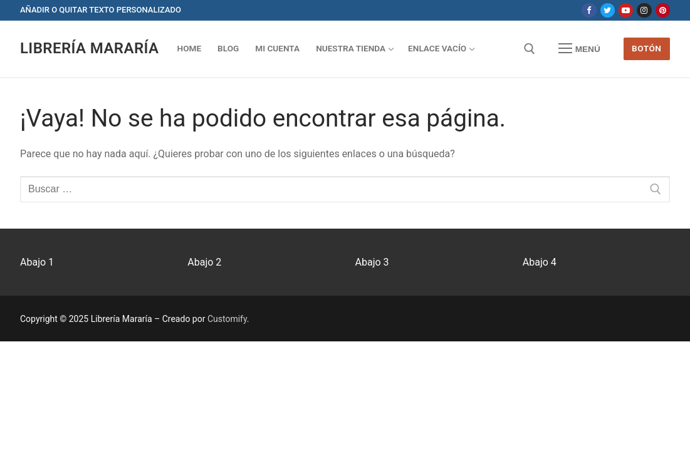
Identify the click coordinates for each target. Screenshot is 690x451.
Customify (227, 319)
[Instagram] (644, 10)
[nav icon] (579, 49)
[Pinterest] (663, 10)
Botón (646, 48)
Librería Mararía (89, 48)
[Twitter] (607, 10)
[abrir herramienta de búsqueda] (529, 48)
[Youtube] (626, 10)
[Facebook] (589, 10)
